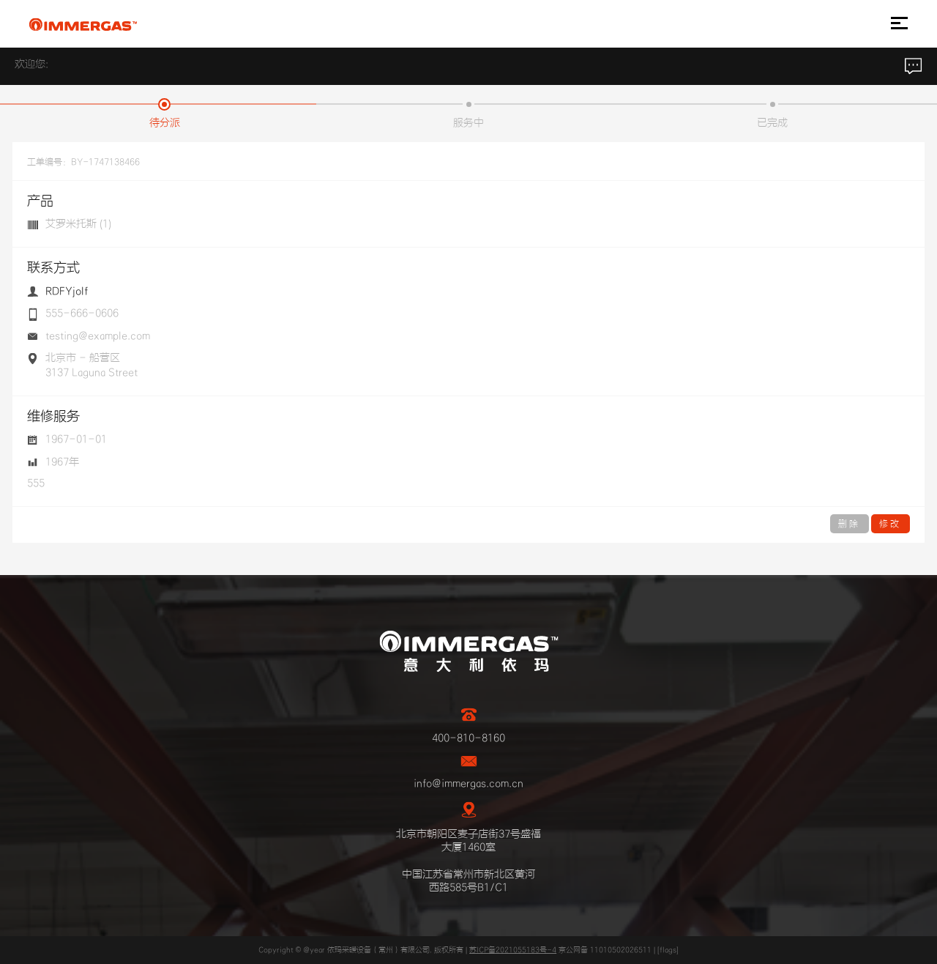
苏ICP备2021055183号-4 (512, 950)
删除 (849, 524)
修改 (890, 524)
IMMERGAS (83, 24)
